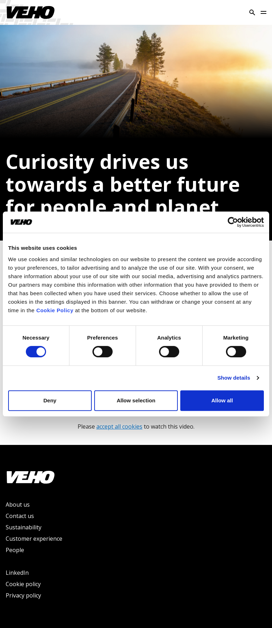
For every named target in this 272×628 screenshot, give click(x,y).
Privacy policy (23, 595)
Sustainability (23, 527)
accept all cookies (119, 426)
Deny (49, 400)
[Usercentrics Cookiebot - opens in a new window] (233, 222)
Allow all (222, 400)
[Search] (252, 12)
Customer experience (34, 538)
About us (18, 504)
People (15, 550)
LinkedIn (17, 573)
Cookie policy (23, 584)
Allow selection (136, 400)
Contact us (20, 516)
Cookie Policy (54, 310)
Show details (233, 378)
